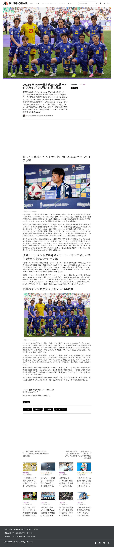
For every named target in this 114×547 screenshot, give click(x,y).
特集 (31, 3)
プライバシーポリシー (18, 536)
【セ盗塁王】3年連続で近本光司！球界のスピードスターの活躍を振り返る (30, 483)
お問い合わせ (31, 536)
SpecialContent (46, 473)
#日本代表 (48, 409)
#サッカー (27, 409)
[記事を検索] (86, 3)
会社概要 (7, 536)
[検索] (96, 3)
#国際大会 (37, 409)
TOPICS (61, 3)
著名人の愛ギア (9, 533)
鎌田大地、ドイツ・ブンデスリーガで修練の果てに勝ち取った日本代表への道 (30, 512)
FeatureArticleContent (84, 473)
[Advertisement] (57, 135)
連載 (37, 3)
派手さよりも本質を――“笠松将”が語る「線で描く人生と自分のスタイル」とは (48, 483)
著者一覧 (29, 533)
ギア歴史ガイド (20, 533)
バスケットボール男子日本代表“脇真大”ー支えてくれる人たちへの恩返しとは (84, 512)
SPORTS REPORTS (49, 3)
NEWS (70, 3)
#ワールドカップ (60, 409)
